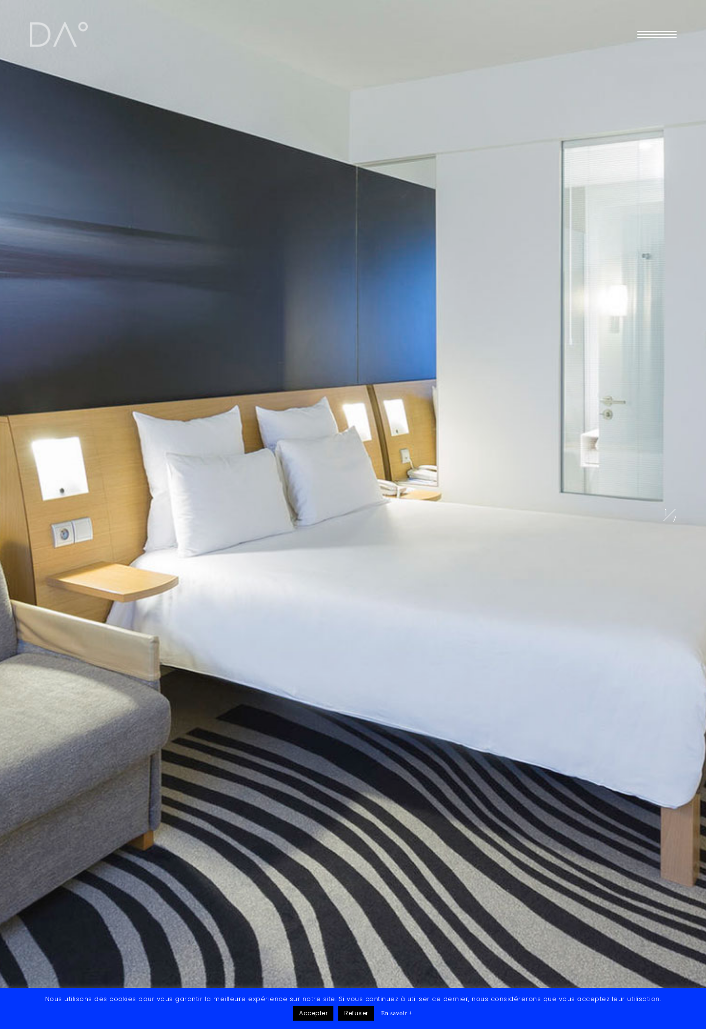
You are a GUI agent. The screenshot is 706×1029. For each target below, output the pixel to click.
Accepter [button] (313, 1013)
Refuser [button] (356, 1013)
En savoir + (397, 1013)
